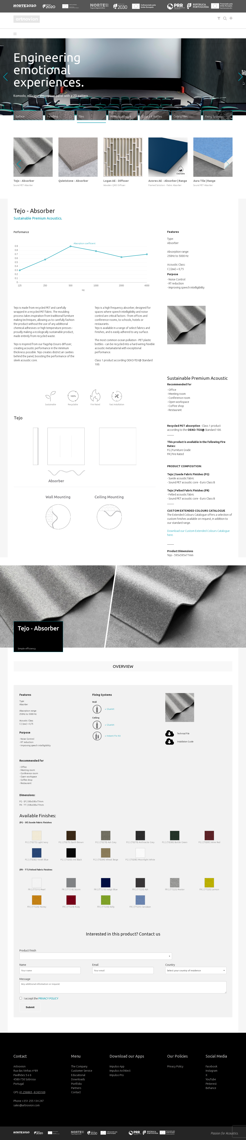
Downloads (78, 1079)
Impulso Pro (117, 1075)
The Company (79, 1066)
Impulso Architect (120, 1070)
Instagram (211, 1070)
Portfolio (76, 1083)
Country (170, 964)
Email (95, 964)
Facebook (211, 1066)
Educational (78, 1075)
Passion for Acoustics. (224, 1133)
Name (22, 964)
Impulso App (117, 1066)
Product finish (27, 950)
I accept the (41, 998)
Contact (76, 1092)
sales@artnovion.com (26, 1105)
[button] (16, 34)
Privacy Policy (175, 1066)
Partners (76, 1088)
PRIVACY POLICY (48, 998)
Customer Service (81, 1070)
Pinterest (211, 1083)
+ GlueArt (109, 709)
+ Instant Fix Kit (113, 736)
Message (24, 979)
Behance (211, 1088)
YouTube (211, 1079)
